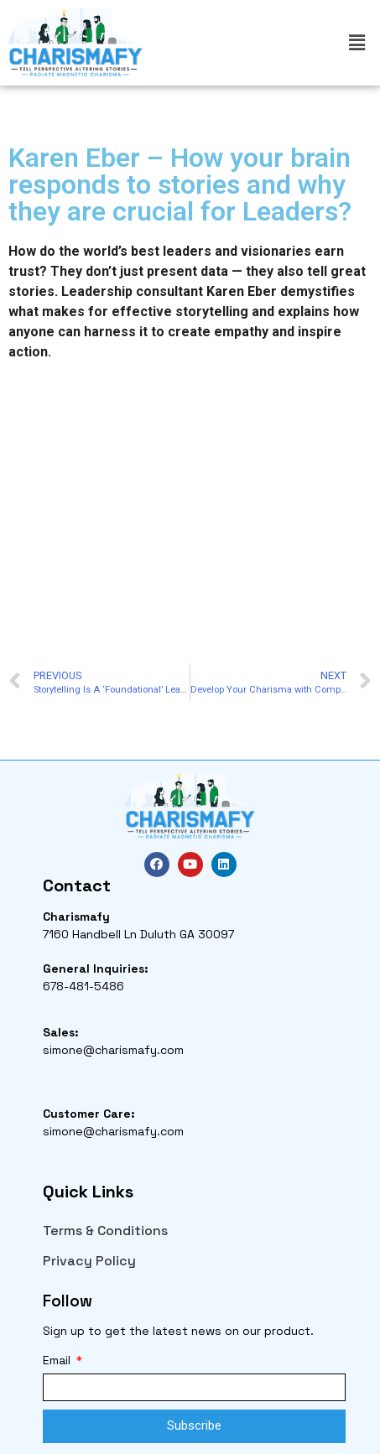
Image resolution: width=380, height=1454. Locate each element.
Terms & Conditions (105, 1230)
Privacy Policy (89, 1261)
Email (58, 1360)
